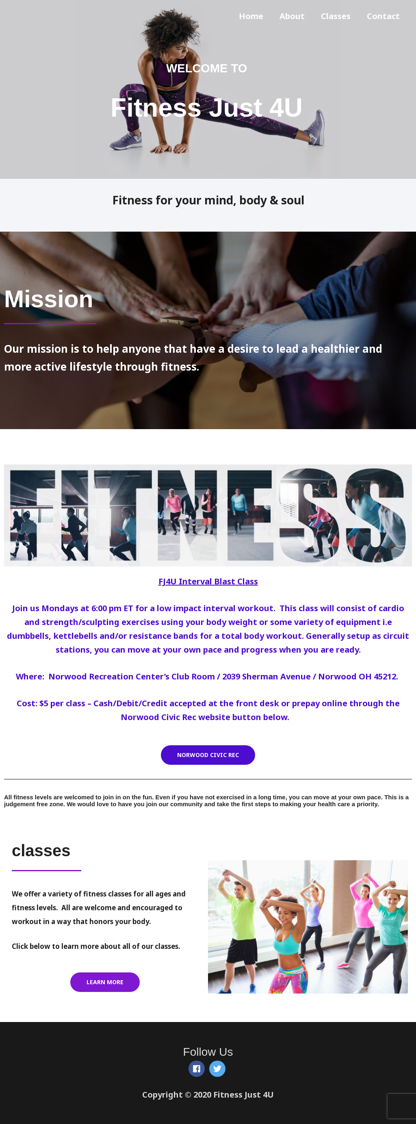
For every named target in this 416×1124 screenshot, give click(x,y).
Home (251, 16)
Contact (383, 16)
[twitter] (218, 1069)
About (292, 16)
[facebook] (197, 1069)
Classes (336, 16)
